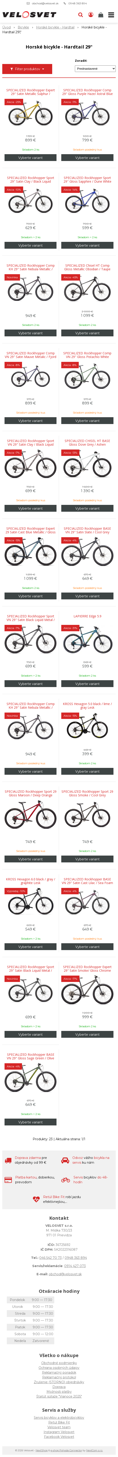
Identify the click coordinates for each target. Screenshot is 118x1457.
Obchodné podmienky (59, 1363)
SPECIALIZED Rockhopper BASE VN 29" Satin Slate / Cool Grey (87, 530)
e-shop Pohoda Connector (66, 1450)
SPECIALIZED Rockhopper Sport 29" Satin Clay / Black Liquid (30, 179)
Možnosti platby (59, 1392)
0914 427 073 (75, 1266)
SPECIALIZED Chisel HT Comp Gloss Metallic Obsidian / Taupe (87, 267)
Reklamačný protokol (59, 1377)
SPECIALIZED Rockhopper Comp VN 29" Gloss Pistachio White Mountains (87, 356)
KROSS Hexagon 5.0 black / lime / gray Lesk (87, 705)
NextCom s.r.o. (94, 1450)
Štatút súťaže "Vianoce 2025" (59, 1396)
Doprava (59, 1387)
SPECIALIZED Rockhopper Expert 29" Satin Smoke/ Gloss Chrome (87, 968)
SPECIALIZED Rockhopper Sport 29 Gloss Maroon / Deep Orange (31, 793)
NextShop (42, 1450)
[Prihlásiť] (90, 14)
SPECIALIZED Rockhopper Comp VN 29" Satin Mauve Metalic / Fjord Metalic (30, 356)
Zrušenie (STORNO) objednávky (59, 1382)
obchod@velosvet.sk (45, 3)
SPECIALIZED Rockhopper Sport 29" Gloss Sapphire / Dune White (87, 179)
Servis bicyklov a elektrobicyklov (59, 1418)
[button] (80, 14)
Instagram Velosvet (59, 1432)
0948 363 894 (77, 3)
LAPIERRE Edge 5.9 (87, 616)
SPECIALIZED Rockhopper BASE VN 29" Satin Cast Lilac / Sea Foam (87, 881)
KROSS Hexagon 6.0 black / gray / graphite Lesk (30, 881)
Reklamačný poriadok (59, 1372)
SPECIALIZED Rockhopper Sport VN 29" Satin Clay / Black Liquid (30, 442)
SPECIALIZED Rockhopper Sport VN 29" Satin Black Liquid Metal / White (31, 619)
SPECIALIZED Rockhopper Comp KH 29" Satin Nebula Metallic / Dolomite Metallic (31, 269)
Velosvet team (59, 1427)
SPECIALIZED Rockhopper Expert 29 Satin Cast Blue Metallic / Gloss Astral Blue (30, 532)
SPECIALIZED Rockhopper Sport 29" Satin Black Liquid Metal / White (30, 970)
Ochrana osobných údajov (59, 1368)
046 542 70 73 (50, 1258)
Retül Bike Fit (59, 1422)
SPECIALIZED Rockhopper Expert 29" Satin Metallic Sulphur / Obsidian (30, 93)
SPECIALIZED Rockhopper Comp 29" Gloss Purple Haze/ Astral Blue (87, 92)
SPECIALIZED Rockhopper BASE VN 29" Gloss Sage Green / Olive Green (30, 1058)
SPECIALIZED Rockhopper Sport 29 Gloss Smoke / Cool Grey (87, 793)
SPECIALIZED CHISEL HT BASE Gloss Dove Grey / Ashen (87, 442)
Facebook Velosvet (59, 1437)
